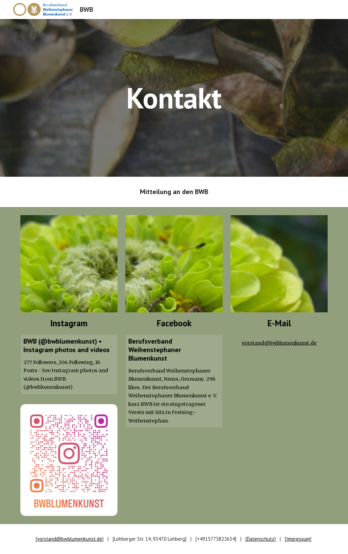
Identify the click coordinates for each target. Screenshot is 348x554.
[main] (174, 98)
